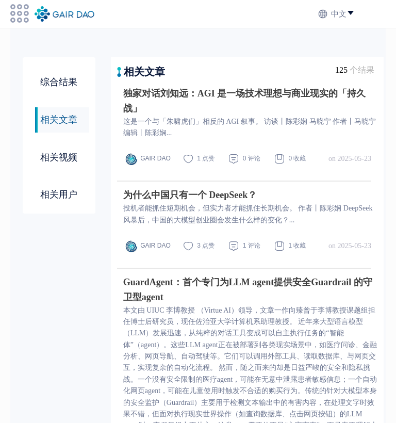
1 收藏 (290, 246)
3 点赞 (199, 246)
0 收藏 (290, 159)
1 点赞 (199, 159)
